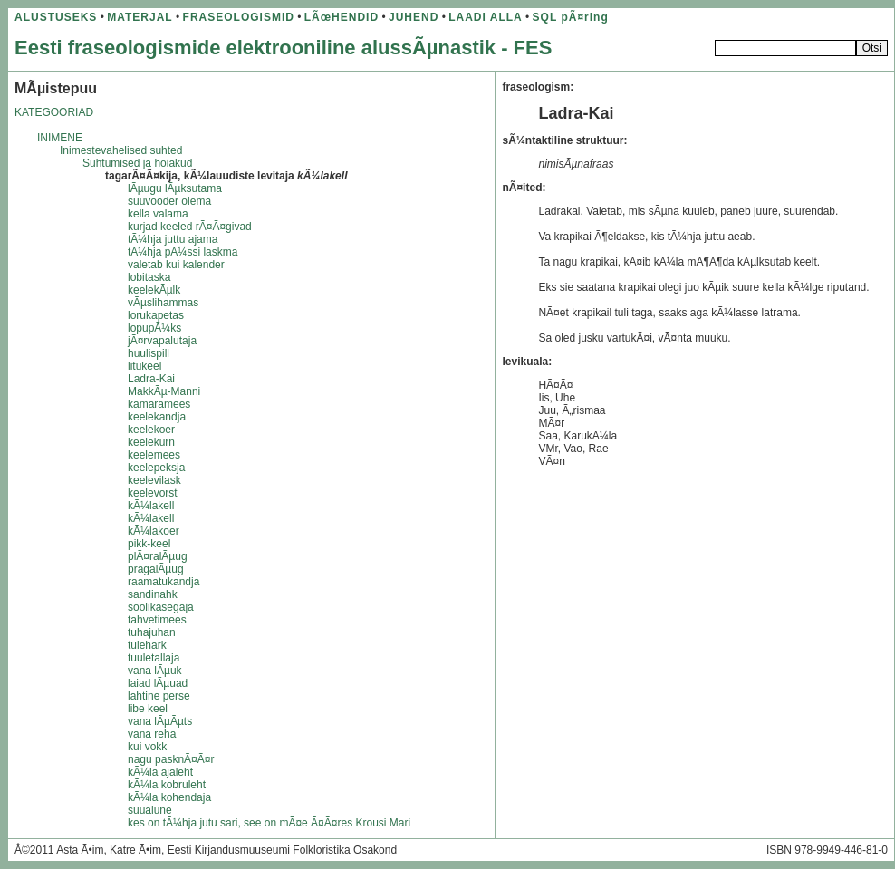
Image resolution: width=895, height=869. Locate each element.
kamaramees (159, 404)
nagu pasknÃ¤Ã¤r (171, 759)
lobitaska (149, 277)
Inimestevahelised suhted (121, 150)
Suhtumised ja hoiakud (137, 163)
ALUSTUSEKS (55, 17)
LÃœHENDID (341, 17)
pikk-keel (149, 543)
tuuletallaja (153, 658)
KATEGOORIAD (53, 112)
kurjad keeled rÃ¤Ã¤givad (190, 226)
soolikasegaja (161, 607)
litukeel (144, 366)
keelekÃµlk (154, 290)
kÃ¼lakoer (153, 531)
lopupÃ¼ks (154, 328)
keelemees (154, 455)
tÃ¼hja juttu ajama (172, 239)
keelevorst (153, 493)
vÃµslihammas (163, 302)
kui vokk (147, 746)
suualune (150, 810)
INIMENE (59, 137)
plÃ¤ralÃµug (158, 556)
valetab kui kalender (176, 264)
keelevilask (154, 480)
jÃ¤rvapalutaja (162, 340)
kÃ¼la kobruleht (167, 784)
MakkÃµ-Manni (164, 391)
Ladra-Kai (151, 378)
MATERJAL (139, 17)
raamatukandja (163, 581)
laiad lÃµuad (158, 683)
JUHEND (413, 17)
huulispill (148, 353)
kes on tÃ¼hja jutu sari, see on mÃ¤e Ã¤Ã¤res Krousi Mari (269, 822)
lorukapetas (156, 315)
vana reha (152, 734)
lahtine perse (159, 696)
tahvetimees (157, 619)
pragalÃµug (156, 569)
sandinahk (153, 594)
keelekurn (151, 442)
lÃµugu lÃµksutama (175, 188)
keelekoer (151, 429)
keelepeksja (156, 467)
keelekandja (157, 416)
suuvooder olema (169, 201)
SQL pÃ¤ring (571, 17)
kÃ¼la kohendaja (169, 797)
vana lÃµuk (155, 670)
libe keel (148, 708)
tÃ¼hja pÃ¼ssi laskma (182, 252)
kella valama (158, 214)
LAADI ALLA (485, 17)
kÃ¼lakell (151, 505)
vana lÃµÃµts (160, 721)
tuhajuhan (152, 632)
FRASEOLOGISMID (238, 17)
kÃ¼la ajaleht (160, 772)
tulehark (147, 645)
